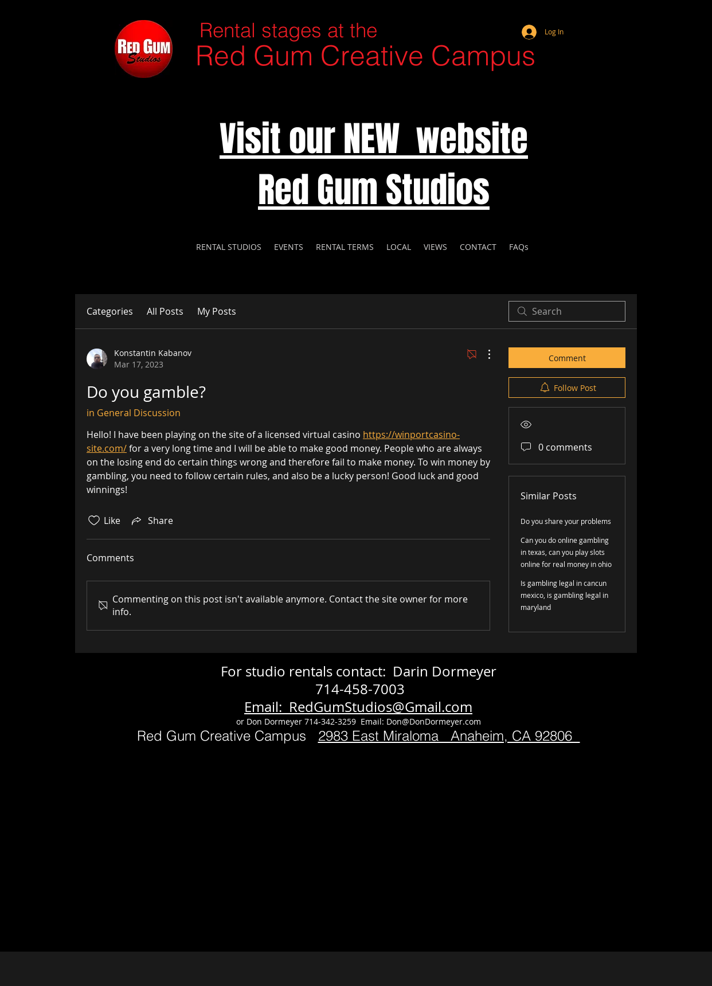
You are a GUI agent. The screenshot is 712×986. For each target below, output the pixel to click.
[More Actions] (483, 354)
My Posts (216, 311)
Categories (110, 311)
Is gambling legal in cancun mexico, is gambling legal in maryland (564, 595)
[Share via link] (151, 520)
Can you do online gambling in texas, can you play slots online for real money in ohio (566, 552)
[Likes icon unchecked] (94, 520)
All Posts (165, 311)
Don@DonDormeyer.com (433, 721)
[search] (566, 311)
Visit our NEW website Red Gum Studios (374, 165)
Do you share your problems (566, 521)
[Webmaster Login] (582, 17)
